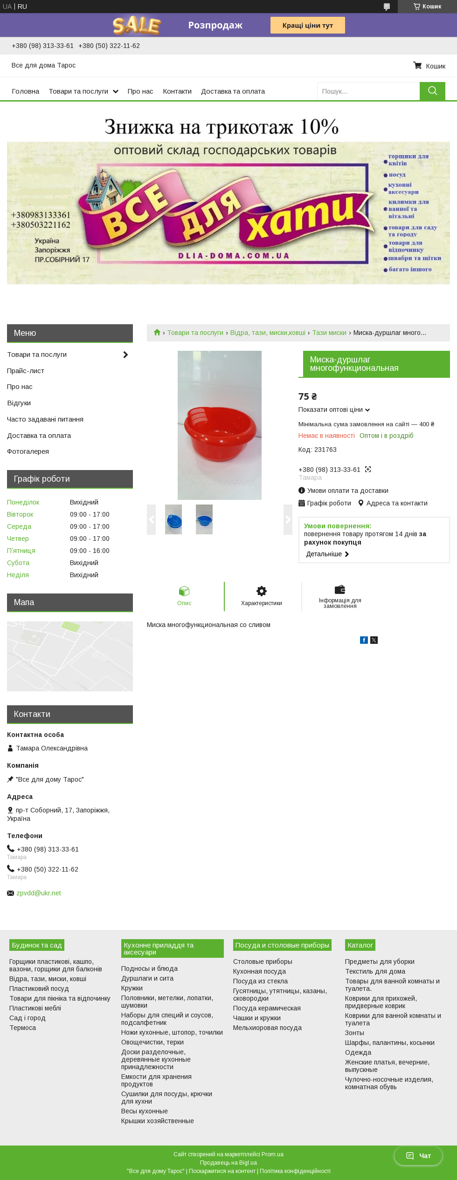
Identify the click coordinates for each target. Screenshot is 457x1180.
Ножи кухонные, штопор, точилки (172, 1032)
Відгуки (19, 403)
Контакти (177, 91)
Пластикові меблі (35, 1008)
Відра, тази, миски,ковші (267, 332)
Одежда (358, 1052)
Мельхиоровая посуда (267, 1027)
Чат (418, 1156)
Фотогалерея (28, 451)
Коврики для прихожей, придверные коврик (381, 1002)
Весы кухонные (144, 1111)
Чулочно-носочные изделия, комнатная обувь (389, 1083)
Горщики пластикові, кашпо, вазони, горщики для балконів (55, 965)
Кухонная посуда (259, 971)
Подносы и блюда (149, 968)
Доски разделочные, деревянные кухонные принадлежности (156, 1059)
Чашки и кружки (257, 1018)
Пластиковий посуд (39, 988)
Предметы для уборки (380, 961)
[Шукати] (432, 91)
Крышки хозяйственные (157, 1121)
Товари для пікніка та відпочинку (60, 998)
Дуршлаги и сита (147, 978)
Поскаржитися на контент (222, 1171)
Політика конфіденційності (295, 1171)
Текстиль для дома (375, 971)
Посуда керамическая (267, 1008)
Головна (25, 91)
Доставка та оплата (233, 91)
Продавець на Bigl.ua (228, 1163)
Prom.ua (273, 1154)
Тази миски (329, 332)
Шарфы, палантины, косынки (390, 1042)
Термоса (22, 1027)
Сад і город (27, 1018)
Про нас (140, 91)
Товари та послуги (78, 91)
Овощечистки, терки (152, 1042)
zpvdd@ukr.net (38, 893)
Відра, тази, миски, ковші (47, 978)
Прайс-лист (25, 371)
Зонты (354, 1033)
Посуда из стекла (260, 981)
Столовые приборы (262, 961)
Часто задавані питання (45, 419)
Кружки (132, 988)
